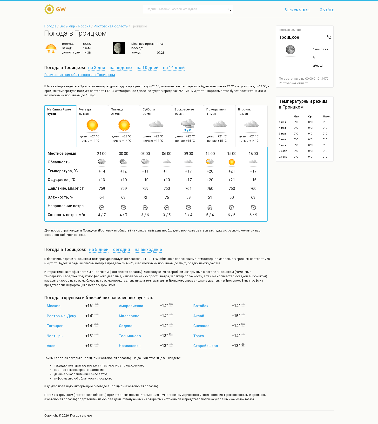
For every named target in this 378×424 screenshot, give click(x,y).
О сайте (327, 10)
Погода (50, 26)
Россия (84, 26)
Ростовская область (111, 26)
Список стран (297, 10)
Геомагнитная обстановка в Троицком (79, 75)
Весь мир (67, 26)
